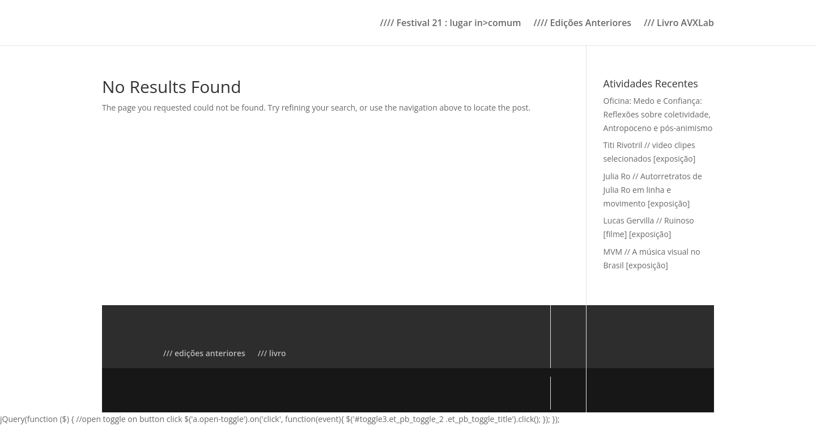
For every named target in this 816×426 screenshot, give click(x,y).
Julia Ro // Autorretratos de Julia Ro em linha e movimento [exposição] (653, 190)
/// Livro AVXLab (679, 24)
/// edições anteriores (204, 353)
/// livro (272, 353)
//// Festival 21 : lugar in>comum (450, 24)
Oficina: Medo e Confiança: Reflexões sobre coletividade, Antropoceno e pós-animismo (658, 114)
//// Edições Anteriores (582, 24)
